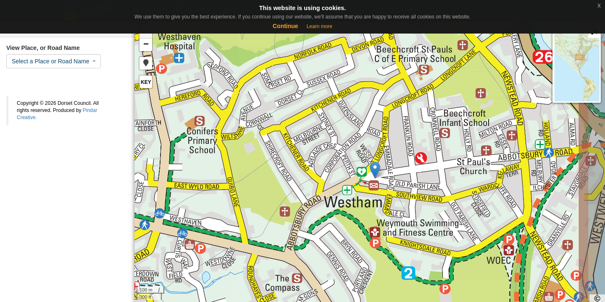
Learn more (319, 26)
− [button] (146, 45)
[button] (145, 63)
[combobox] (53, 61)
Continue (285, 26)
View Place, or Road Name (43, 47)
